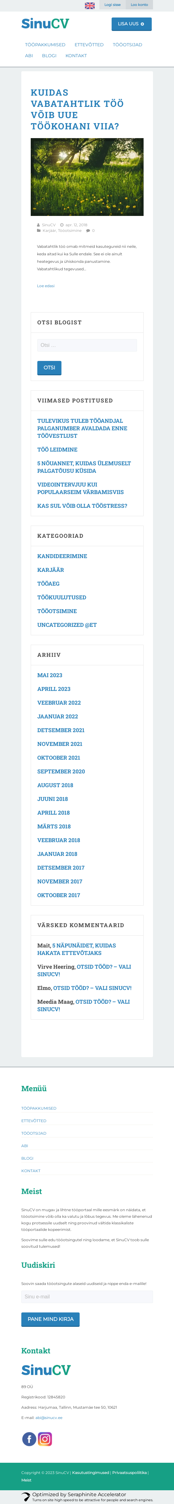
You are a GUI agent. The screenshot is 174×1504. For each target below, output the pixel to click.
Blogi (49, 55)
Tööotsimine (70, 230)
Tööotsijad (127, 44)
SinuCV (48, 224)
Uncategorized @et (67, 624)
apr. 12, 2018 (76, 224)
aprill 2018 (53, 812)
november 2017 (59, 881)
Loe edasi (46, 285)
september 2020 (61, 771)
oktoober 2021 (58, 757)
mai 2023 (49, 675)
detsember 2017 (60, 867)
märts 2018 (54, 826)
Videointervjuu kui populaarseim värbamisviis (80, 488)
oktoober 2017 (58, 895)
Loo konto (139, 4)
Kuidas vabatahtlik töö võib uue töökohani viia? (77, 109)
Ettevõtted (89, 44)
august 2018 (55, 785)
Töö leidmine (57, 449)
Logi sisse (112, 4)
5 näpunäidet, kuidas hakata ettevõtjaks (76, 949)
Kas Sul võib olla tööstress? (82, 505)
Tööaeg (48, 583)
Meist (26, 1480)
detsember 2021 (61, 730)
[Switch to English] (90, 6)
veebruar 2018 (58, 840)
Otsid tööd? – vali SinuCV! (92, 988)
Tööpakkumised (45, 44)
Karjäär (49, 230)
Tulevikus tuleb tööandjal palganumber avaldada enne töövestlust (82, 428)
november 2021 (59, 743)
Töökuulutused (61, 597)
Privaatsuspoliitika (129, 1472)
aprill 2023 (54, 688)
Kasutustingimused (90, 1472)
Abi (29, 55)
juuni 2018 (52, 798)
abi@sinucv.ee (48, 1417)
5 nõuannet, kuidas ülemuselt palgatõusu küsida (84, 467)
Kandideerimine (62, 556)
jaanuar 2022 (57, 716)
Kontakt (76, 55)
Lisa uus (131, 24)
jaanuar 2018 (57, 853)
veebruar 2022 (59, 702)
